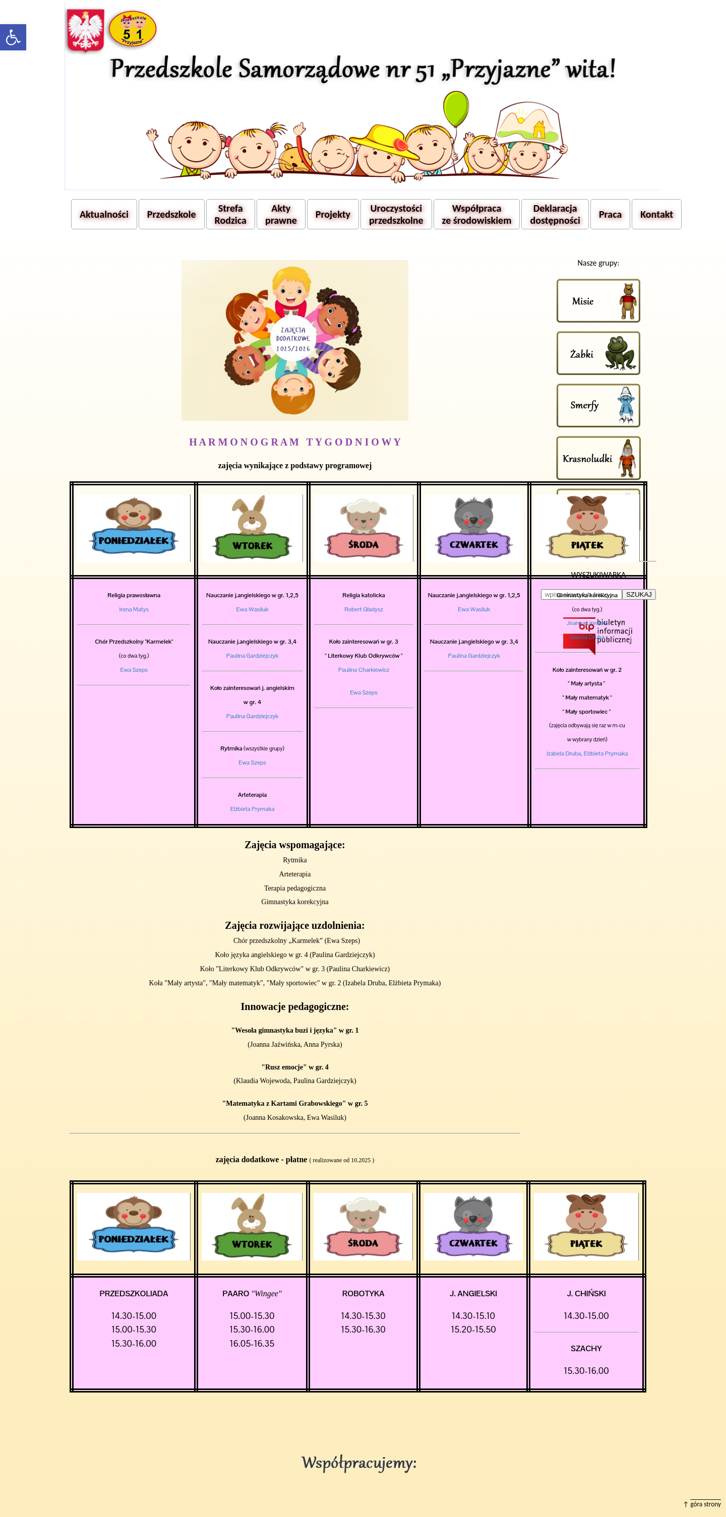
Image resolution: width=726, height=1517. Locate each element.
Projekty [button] (333, 214)
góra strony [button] (705, 1504)
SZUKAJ (639, 594)
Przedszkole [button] (171, 214)
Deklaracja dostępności (555, 214)
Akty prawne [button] (281, 214)
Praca (610, 214)
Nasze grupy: (598, 263)
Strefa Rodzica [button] (231, 214)
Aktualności (104, 214)
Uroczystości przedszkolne (396, 214)
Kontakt (656, 214)
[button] (13, 37)
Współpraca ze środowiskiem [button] (477, 214)
